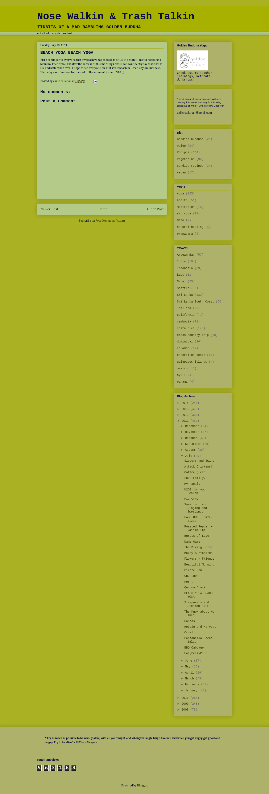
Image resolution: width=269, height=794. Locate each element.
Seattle (183, 288)
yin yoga (184, 213)
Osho (180, 220)
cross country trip (193, 335)
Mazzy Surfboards (198, 553)
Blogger (142, 785)
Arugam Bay (186, 254)
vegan (181, 172)
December (193, 426)
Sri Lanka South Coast (195, 301)
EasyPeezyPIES (195, 653)
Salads (189, 621)
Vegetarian (186, 159)
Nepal (181, 281)
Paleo (181, 146)
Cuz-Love (191, 576)
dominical (185, 341)
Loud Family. (195, 478)
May (188, 666)
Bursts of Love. (197, 536)
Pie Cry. (191, 499)
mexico (182, 368)
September (194, 444)
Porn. (188, 582)
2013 (186, 409)
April (190, 672)
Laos (180, 274)
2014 (186, 403)
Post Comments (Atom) (110, 220)
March (190, 678)
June (189, 660)
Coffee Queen (195, 472)
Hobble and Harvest (200, 627)
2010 (186, 698)
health (182, 200)
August (191, 450)
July (189, 456)
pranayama (185, 233)
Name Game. (193, 541)
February (193, 684)
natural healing (190, 227)
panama (182, 381)
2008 (186, 709)
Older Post (155, 209)
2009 (186, 703)
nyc (179, 375)
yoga (180, 193)
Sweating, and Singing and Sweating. (195, 508)
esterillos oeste (191, 355)
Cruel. (189, 632)
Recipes (183, 152)
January (192, 690)
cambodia (184, 321)
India (181, 261)
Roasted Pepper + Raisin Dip (198, 528)
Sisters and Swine (199, 460)
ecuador (183, 348)
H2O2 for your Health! (195, 491)
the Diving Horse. (199, 547)
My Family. (193, 484)
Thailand (184, 308)
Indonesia (185, 268)
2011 (186, 421)
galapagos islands (192, 361)
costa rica (186, 328)
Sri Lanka (185, 295)
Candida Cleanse (190, 139)
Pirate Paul (194, 570)
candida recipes (190, 166)
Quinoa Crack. (195, 587)
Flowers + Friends (199, 558)
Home (102, 209)
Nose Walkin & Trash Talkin (115, 16)
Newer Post (49, 209)
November (193, 432)
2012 (186, 415)
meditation (186, 207)
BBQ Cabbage (194, 647)
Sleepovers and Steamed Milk (196, 604)
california (186, 315)
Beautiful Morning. (200, 564)
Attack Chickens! (198, 466)
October (192, 438)
